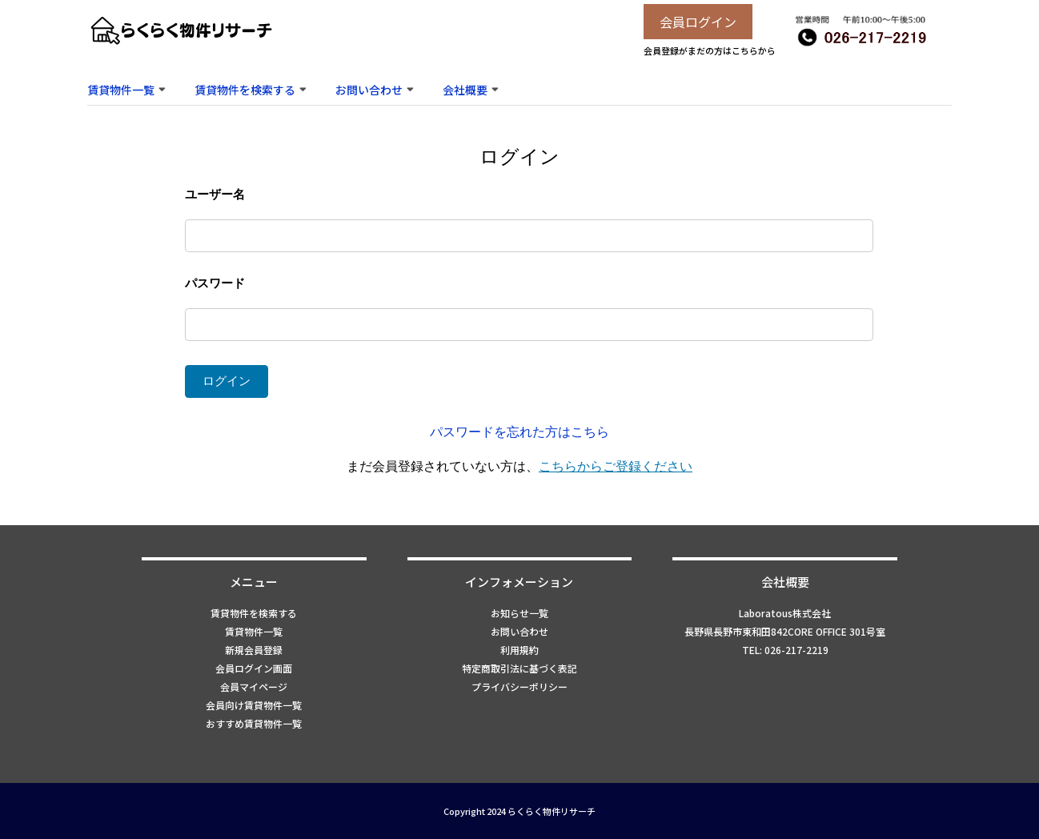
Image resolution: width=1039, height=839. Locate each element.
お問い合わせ (369, 90)
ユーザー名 (215, 194)
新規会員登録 (254, 649)
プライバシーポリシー (519, 686)
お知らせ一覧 (519, 613)
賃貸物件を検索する (245, 90)
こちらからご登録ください (615, 466)
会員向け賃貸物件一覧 (254, 705)
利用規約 (519, 649)
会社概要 (465, 90)
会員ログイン (698, 21)
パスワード (215, 283)
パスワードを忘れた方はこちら (519, 432)
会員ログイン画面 (253, 668)
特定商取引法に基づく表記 (519, 668)
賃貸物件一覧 (120, 90)
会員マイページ (253, 686)
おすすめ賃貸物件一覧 (254, 723)
